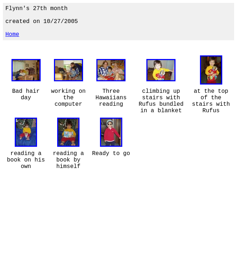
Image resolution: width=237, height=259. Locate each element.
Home (12, 34)
